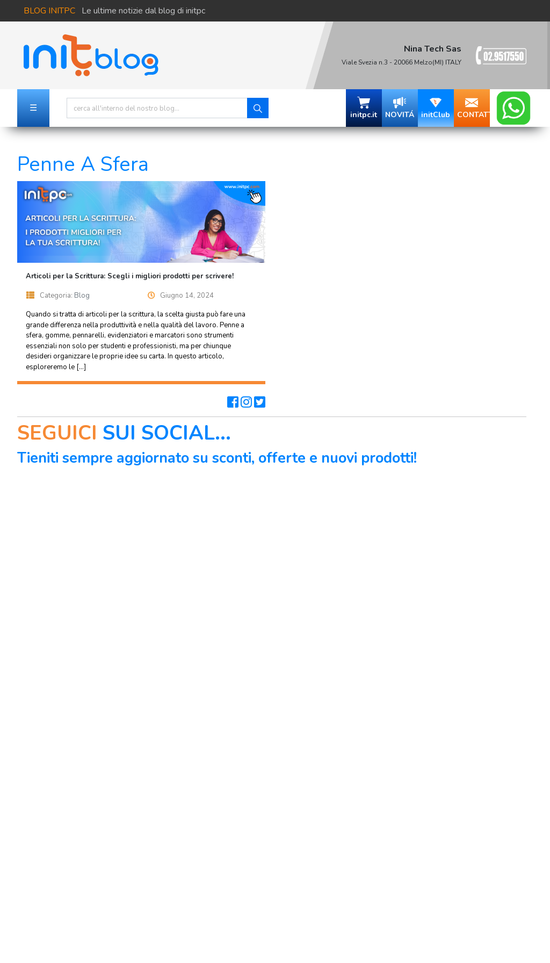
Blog (82, 295)
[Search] (157, 108)
